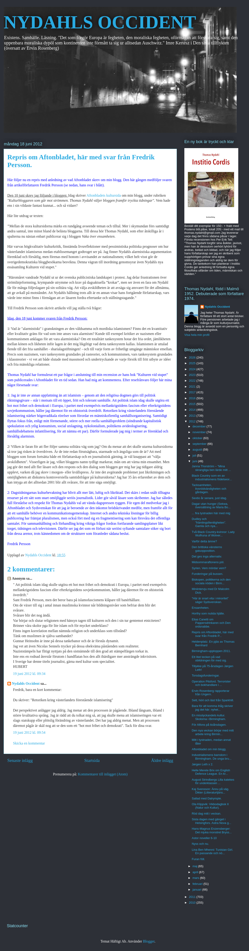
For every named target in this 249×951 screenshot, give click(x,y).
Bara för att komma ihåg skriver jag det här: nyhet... (212, 707)
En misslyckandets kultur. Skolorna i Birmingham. (209, 717)
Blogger (149, 941)
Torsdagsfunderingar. (205, 675)
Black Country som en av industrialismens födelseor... (212, 477)
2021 (192, 386)
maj (195, 866)
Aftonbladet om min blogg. (209, 749)
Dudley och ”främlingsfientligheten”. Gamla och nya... (209, 522)
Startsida (92, 760)
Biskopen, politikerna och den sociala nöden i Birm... (211, 581)
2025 (192, 363)
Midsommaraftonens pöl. (208, 562)
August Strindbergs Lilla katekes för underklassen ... (213, 781)
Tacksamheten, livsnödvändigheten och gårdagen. (209, 488)
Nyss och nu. (200, 843)
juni (195, 461)
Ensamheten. (200, 607)
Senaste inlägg (20, 760)
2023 (192, 375)
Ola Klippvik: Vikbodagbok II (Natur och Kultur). (210, 806)
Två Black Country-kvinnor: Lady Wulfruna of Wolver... (213, 533)
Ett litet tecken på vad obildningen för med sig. (209, 658)
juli (195, 455)
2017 (192, 392)
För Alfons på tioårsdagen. (209, 724)
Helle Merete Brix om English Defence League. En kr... (211, 772)
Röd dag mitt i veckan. (206, 813)
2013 (192, 415)
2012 (192, 421)
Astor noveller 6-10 (204, 838)
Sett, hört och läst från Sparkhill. (213, 700)
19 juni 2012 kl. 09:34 (29, 674)
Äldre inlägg (162, 760)
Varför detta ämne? (204, 541)
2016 (192, 398)
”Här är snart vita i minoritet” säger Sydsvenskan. (210, 600)
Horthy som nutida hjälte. (208, 613)
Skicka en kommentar (29, 743)
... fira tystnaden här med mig (211, 513)
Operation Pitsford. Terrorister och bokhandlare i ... (211, 683)
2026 (192, 357)
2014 (192, 409)
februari (198, 884)
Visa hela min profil (196, 335)
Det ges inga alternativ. (207, 556)
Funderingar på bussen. (207, 574)
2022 (192, 380)
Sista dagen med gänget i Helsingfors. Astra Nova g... (211, 821)
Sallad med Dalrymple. (207, 798)
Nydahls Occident (26, 683)
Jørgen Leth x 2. (202, 764)
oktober (198, 438)
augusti (198, 449)
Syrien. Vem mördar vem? (209, 568)
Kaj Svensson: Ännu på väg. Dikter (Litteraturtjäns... (210, 790)
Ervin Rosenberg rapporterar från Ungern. (210, 692)
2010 (192, 902)
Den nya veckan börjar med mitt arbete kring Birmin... (213, 732)
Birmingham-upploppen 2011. (211, 651)
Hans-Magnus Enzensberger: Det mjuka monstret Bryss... (212, 830)
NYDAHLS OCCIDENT (100, 22)
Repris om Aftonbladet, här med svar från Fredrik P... (212, 634)
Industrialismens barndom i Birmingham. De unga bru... (211, 756)
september (200, 444)
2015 (192, 404)
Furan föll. (198, 859)
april (196, 872)
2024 (192, 369)
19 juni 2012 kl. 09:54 (29, 732)
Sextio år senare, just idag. (209, 498)
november (200, 432)
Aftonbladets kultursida (104, 195)
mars (196, 878)
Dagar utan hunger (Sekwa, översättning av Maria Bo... (211, 505)
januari (197, 889)
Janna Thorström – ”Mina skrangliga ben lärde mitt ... (211, 468)
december (200, 426)
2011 (192, 897)
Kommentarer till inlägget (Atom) (102, 774)
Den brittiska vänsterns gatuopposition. (207, 548)
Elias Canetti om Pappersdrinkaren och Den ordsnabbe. (211, 623)
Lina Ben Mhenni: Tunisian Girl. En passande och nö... (212, 851)
